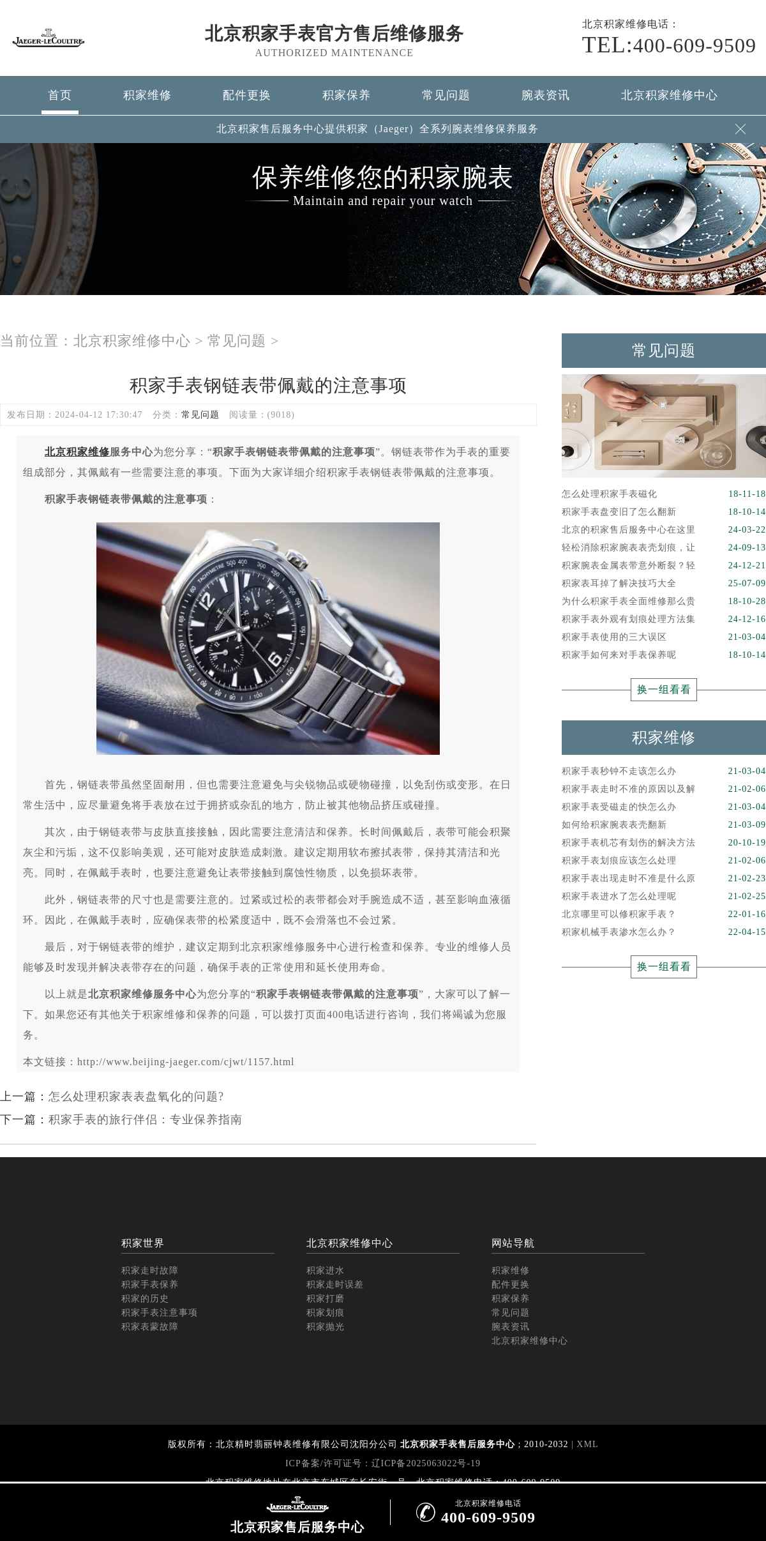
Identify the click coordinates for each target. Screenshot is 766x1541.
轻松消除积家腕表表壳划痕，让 (664, 548)
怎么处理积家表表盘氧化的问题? (136, 1096)
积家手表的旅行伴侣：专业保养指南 (146, 1119)
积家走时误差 (335, 1284)
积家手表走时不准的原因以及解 (664, 789)
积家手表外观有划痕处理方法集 (664, 619)
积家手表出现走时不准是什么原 (664, 879)
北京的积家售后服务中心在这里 (664, 530)
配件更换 (247, 95)
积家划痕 (325, 1312)
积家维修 (147, 95)
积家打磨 (325, 1298)
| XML (584, 1444)
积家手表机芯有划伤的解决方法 (664, 843)
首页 (60, 95)
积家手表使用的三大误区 (664, 637)
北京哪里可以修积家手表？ (664, 914)
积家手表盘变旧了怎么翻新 (664, 512)
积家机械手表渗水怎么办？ (664, 932)
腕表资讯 (546, 95)
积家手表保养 (150, 1284)
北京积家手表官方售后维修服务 (334, 33)
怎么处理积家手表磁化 (664, 494)
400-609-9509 (669, 44)
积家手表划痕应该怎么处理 (664, 861)
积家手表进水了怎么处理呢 (664, 897)
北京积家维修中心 (669, 95)
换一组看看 (664, 689)
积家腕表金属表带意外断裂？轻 (664, 566)
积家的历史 (145, 1298)
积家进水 (325, 1270)
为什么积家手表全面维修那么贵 (664, 602)
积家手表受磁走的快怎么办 (664, 807)
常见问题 (446, 95)
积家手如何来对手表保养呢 (664, 655)
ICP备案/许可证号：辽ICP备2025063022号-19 (383, 1463)
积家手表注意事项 (159, 1312)
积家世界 (143, 1243)
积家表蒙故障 (150, 1327)
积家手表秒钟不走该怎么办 (664, 771)
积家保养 (346, 95)
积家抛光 (325, 1327)
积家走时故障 (150, 1270)
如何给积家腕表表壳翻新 (664, 825)
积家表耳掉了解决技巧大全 (664, 584)
